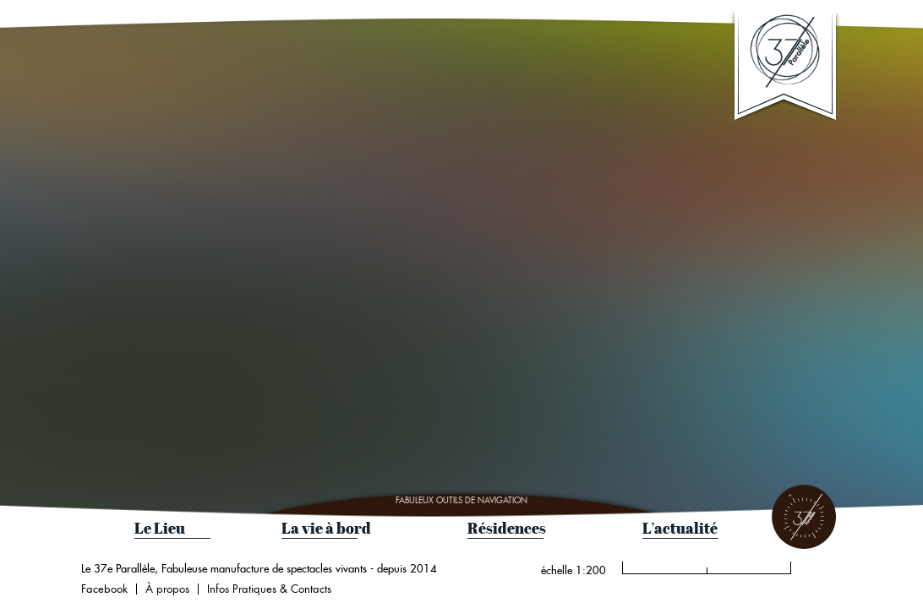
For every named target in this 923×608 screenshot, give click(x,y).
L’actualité (680, 528)
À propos (167, 589)
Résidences (506, 528)
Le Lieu (159, 528)
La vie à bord (326, 528)
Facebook (104, 589)
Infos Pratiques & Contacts (269, 589)
